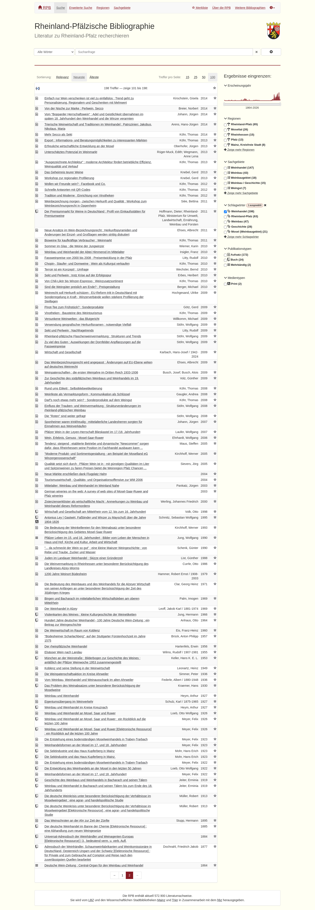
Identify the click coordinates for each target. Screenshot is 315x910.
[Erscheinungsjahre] (252, 108)
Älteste (94, 77)
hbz (219, 900)
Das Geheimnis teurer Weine (63, 172)
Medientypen (234, 278)
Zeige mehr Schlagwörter (241, 236)
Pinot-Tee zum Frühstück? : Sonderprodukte (74, 307)
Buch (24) (234, 260)
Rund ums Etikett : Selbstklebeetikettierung (73, 388)
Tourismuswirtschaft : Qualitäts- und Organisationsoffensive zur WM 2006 (93, 480)
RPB (44, 7)
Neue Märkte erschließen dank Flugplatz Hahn (75, 474)
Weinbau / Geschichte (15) (245, 183)
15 (187, 77)
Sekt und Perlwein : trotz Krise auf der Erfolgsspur (77, 275)
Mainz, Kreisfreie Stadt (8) (244, 145)
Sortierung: (44, 77)
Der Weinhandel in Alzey (60, 608)
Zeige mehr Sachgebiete (241, 193)
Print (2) (233, 284)
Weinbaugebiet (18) (240, 178)
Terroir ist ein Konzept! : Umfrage (66, 269)
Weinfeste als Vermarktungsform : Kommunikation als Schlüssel (87, 394)
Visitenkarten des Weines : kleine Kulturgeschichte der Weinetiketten (90, 614)
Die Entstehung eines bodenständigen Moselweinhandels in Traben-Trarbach (96, 739)
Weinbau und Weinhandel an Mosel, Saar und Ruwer (79, 713)
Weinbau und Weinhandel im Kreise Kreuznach (76, 707)
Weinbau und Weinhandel (61, 695)
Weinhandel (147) (239, 168)
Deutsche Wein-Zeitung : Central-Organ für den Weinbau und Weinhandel (93, 865)
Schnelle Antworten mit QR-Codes (67, 189)
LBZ (91, 900)
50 (204, 77)
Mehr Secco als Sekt (58, 134)
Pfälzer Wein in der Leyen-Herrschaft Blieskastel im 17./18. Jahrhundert (92, 432)
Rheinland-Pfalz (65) (241, 124)
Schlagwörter (235, 205)
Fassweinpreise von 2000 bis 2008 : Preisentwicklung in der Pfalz (88, 258)
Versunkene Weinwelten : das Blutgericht (71, 319)
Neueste (79, 77)
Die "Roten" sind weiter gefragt (64, 416)
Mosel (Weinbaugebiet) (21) (246, 232)
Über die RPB (221, 7)
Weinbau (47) (236, 222)
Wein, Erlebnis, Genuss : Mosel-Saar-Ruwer (74, 437)
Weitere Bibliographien (250, 7)
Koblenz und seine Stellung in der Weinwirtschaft (77, 668)
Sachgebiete (122, 7)
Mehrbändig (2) (237, 265)
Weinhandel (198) (239, 211)
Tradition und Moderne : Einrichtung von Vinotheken (79, 195)
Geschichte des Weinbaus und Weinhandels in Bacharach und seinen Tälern (95, 780)
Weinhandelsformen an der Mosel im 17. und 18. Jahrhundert (85, 745)
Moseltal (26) (236, 129)
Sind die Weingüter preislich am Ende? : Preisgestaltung (82, 287)
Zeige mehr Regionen (239, 149)
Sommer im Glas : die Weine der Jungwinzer (74, 246)
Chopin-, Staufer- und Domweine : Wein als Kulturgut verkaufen (86, 263)
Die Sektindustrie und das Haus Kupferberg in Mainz (79, 751)
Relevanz (62, 77)
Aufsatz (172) (236, 255)
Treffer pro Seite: (170, 77)
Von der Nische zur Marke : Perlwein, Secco (73, 108)
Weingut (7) (235, 188)
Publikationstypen (238, 248)
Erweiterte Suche (80, 7)
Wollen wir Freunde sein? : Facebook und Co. (75, 184)
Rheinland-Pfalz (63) (241, 216)
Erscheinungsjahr (237, 85)
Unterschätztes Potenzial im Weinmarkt (70, 152)
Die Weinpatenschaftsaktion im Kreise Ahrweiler (76, 674)
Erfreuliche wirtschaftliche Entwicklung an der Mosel (79, 146)
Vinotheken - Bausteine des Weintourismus (73, 313)
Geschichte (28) (238, 227)
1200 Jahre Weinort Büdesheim (65, 574)
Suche (60, 7)
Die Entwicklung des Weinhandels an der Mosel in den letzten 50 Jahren (92, 768)
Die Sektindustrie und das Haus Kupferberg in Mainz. (79, 756)
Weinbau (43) (236, 173)
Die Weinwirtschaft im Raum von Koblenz (72, 630)
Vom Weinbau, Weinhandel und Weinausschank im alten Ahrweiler (88, 680)
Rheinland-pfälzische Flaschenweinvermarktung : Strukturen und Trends (92, 336)
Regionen (102, 7)
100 (212, 77)
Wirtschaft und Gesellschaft (62, 352)
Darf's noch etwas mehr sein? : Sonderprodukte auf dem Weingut (88, 400)
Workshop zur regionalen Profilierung (69, 178)
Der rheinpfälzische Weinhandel (65, 646)
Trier (175, 900)
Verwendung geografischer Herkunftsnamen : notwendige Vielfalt (87, 324)
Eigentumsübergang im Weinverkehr (68, 701)
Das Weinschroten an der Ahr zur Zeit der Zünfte (76, 820)
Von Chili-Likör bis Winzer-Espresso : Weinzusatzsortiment (83, 281)
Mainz (161, 900)
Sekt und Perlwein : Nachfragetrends (69, 330)
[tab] (44, 77)
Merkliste (200, 7)
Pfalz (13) (233, 140)
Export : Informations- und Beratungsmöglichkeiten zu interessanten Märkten (95, 140)
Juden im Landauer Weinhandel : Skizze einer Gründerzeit (83, 558)
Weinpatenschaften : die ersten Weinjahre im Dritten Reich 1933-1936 (91, 372)
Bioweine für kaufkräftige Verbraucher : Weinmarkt (78, 240)
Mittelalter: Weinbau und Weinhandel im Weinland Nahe (81, 485)
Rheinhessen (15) (239, 135)
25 (195, 77)
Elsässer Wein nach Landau (63, 652)
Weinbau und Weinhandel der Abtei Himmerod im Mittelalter (84, 252)
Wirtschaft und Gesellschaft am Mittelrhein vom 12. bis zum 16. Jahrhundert (95, 511)
